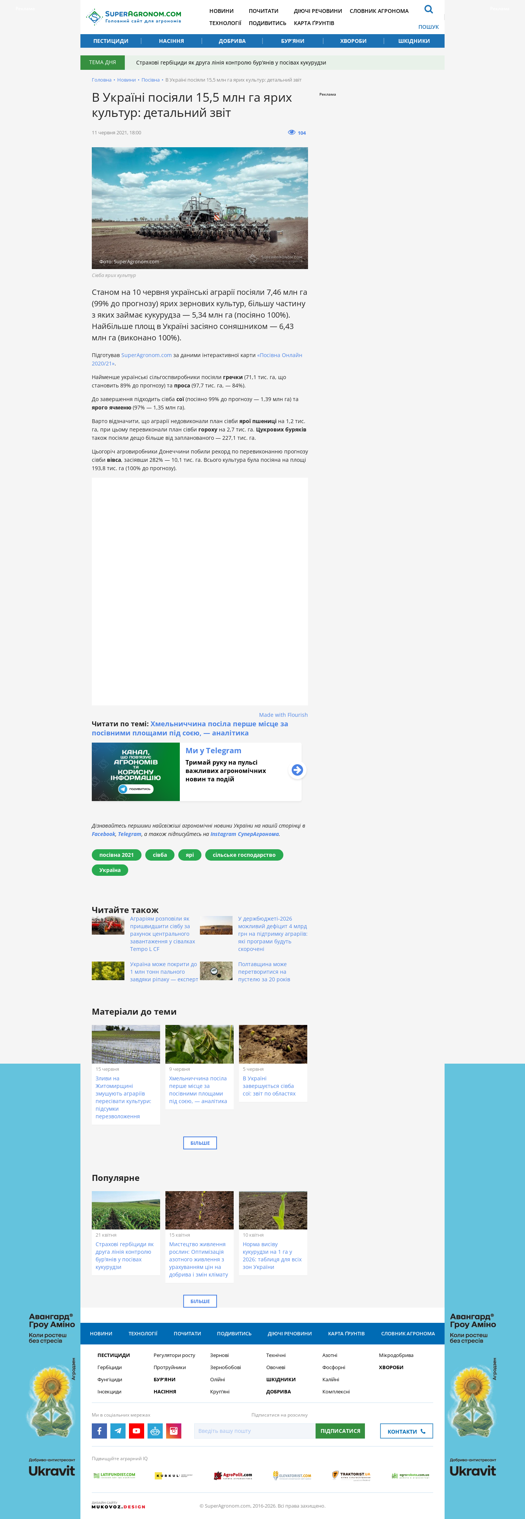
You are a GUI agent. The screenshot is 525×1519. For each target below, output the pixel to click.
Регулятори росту (174, 1355)
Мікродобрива (396, 1355)
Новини (221, 10)
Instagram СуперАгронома (245, 833)
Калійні (330, 1379)
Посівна (150, 79)
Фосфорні (333, 1367)
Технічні (276, 1355)
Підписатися (340, 1430)
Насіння (171, 40)
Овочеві (275, 1367)
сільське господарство (244, 854)
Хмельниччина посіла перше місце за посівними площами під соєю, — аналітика (190, 728)
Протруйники (170, 1367)
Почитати (263, 10)
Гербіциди (109, 1367)
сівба (160, 854)
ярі (190, 854)
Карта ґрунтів (314, 23)
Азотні (329, 1355)
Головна (102, 79)
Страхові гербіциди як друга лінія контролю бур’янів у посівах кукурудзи (231, 62)
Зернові (219, 1355)
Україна (110, 870)
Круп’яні (219, 1391)
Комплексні (336, 1391)
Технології (225, 23)
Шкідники (414, 40)
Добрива (232, 40)
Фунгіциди (109, 1379)
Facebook (103, 833)
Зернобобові (225, 1367)
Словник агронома (379, 10)
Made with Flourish (283, 714)
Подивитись (267, 23)
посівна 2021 (116, 854)
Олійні (217, 1379)
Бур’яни (293, 40)
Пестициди (111, 40)
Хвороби (353, 40)
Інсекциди (109, 1391)
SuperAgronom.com (146, 355)
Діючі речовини (318, 10)
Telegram (129, 833)
